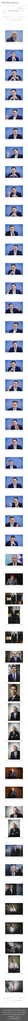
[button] (4, 13)
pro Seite (15, 19)
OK (17, 1016)
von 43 (19, 17)
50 (15, 19)
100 (18, 19)
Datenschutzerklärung (14, 1018)
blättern (24, 17)
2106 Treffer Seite (7, 17)
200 (21, 19)
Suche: (4, 10)
